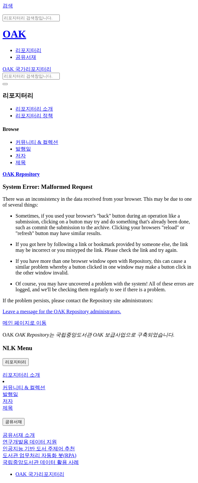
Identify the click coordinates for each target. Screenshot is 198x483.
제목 (21, 162)
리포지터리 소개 (34, 109)
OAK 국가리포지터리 (27, 69)
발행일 (23, 149)
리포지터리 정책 (34, 115)
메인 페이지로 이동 (25, 323)
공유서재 (26, 57)
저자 (21, 155)
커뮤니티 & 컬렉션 (37, 142)
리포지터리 (28, 50)
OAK (14, 34)
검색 (8, 5)
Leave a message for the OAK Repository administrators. (62, 311)
